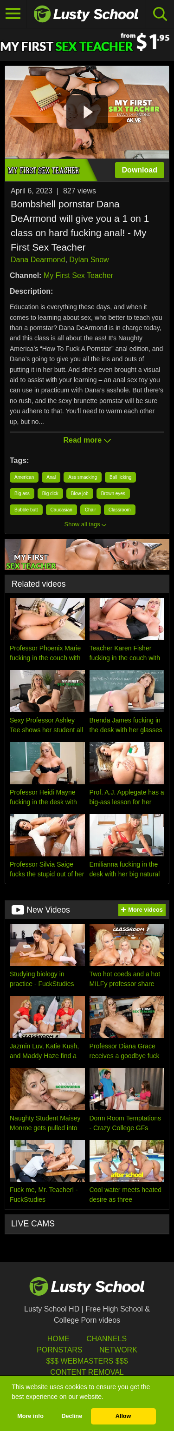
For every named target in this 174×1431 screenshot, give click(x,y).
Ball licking (120, 477)
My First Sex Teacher (78, 275)
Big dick (50, 493)
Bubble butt (26, 509)
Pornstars (59, 1350)
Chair (90, 509)
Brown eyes (113, 493)
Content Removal (87, 1372)
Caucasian (61, 509)
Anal (51, 477)
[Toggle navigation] (13, 14)
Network (118, 1350)
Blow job (80, 493)
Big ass (22, 493)
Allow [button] (123, 1416)
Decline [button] (71, 1416)
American (24, 477)
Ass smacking (82, 477)
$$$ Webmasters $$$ (87, 1361)
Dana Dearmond (38, 260)
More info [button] (30, 1416)
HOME (58, 1339)
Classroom (120, 509)
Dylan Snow (89, 260)
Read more (86, 440)
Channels (106, 1339)
